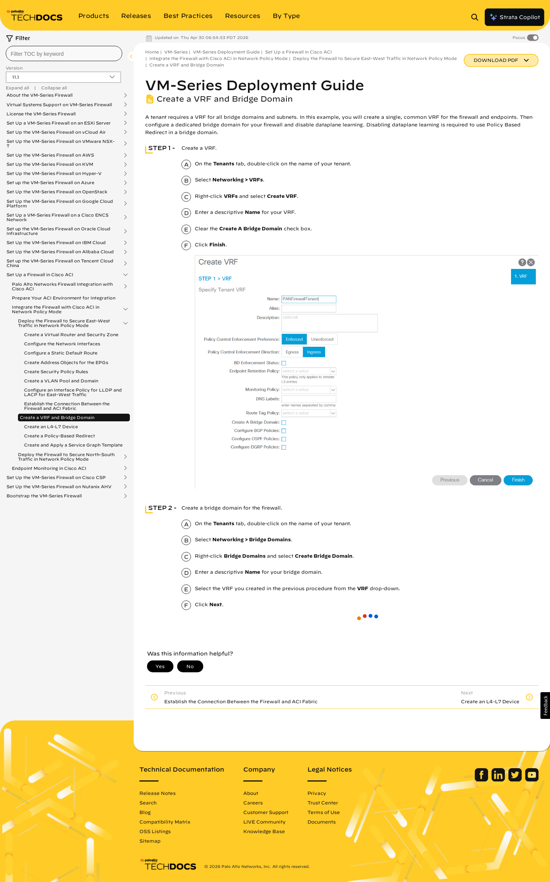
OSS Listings (155, 831)
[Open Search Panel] (477, 17)
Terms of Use (323, 812)
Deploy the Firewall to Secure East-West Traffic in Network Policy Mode (64, 323)
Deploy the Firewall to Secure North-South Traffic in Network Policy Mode (66, 456)
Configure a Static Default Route (60, 352)
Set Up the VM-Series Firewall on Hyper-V (54, 173)
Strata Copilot (514, 17)
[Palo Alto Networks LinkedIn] (499, 780)
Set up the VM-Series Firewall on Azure (50, 182)
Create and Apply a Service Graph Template (73, 444)
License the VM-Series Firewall (41, 114)
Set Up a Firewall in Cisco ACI (39, 274)
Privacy (316, 793)
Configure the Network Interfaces (62, 343)
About (250, 793)
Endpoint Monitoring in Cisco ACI (49, 468)
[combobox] (64, 53)
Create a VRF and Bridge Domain (57, 417)
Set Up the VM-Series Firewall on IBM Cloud (56, 242)
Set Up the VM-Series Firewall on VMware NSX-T (60, 143)
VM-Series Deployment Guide (226, 51)
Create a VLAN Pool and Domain (61, 380)
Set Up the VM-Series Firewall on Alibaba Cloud (60, 251)
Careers (253, 802)
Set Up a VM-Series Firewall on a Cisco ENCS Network (57, 217)
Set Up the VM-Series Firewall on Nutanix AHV (59, 486)
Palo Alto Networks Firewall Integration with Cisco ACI (62, 286)
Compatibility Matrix (164, 821)
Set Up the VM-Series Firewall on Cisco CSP (56, 477)
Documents (321, 821)
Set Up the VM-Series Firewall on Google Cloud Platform (59, 203)
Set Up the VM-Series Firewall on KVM (49, 164)
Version (14, 67)
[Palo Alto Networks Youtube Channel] (532, 780)
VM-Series (176, 51)
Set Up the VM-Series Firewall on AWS (50, 155)
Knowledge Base (264, 831)
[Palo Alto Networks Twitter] (515, 780)
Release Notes (157, 793)
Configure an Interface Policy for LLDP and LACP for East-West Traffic (73, 392)
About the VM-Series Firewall (39, 95)
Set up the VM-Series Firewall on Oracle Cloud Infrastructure (58, 231)
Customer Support (265, 812)
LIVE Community (264, 821)
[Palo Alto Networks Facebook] (482, 780)
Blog (144, 812)
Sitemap (149, 840)
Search (148, 802)
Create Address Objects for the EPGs (66, 362)
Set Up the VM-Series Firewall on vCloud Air (56, 132)
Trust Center (322, 802)
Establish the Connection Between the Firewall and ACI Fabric (67, 406)
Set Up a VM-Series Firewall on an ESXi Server (58, 123)
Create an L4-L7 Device (51, 426)
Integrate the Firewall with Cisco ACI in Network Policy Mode (55, 309)
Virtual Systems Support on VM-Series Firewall (59, 104)
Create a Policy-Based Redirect (59, 435)
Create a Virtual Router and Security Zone (71, 334)
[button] (545, 705)
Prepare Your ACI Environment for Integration (63, 297)
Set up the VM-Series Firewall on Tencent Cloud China (59, 263)
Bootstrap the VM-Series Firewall (44, 496)
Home (152, 51)
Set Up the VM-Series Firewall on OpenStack (56, 191)
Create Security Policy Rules (56, 371)
